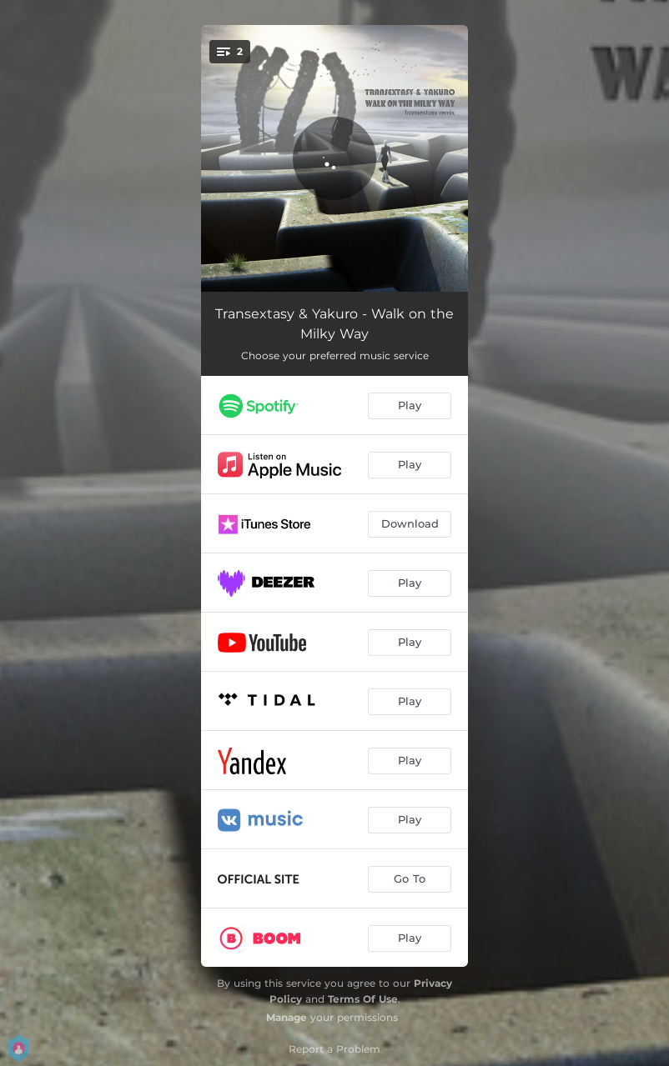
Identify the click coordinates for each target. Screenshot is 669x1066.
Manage (286, 1017)
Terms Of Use (363, 999)
